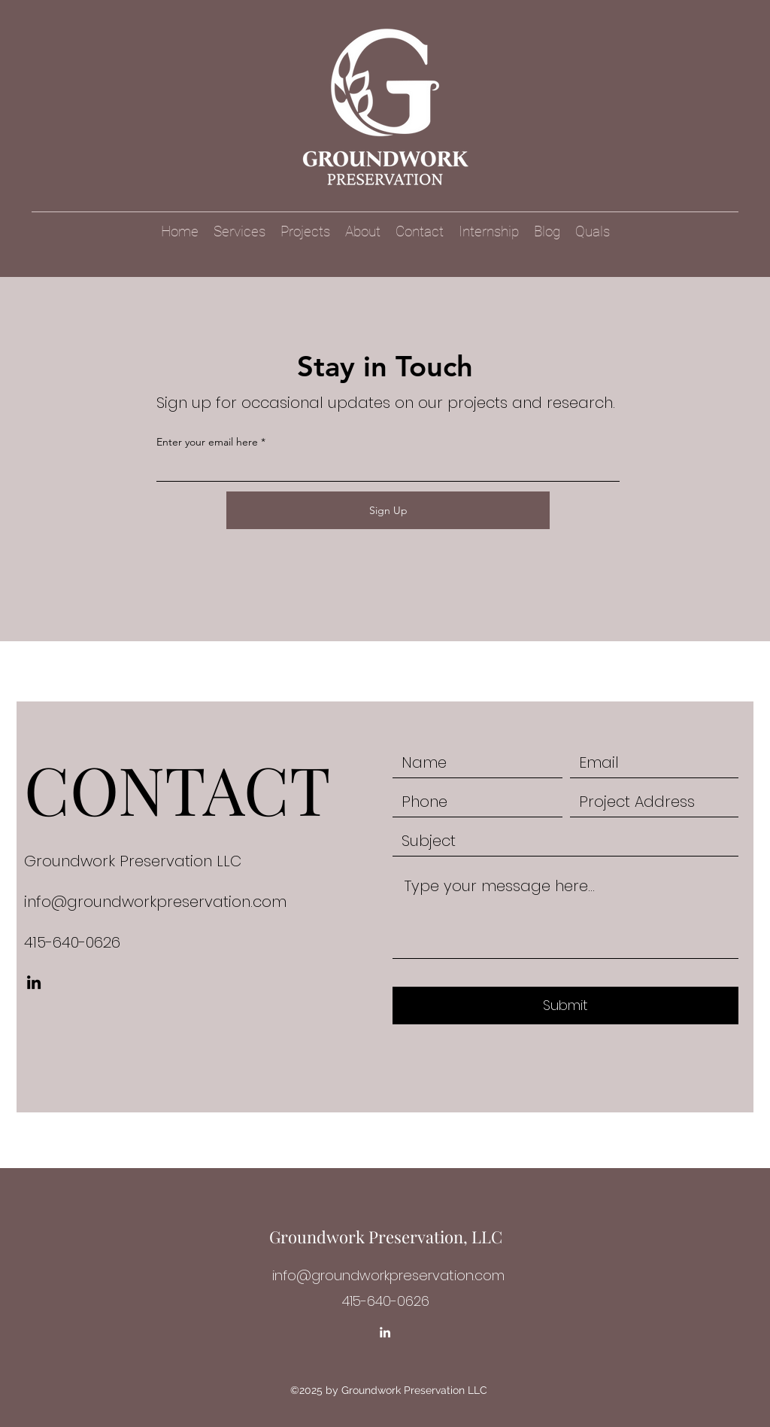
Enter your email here (207, 442)
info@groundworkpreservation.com (155, 901)
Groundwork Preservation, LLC (385, 1236)
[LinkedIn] (34, 982)
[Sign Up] (388, 510)
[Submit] (565, 1005)
